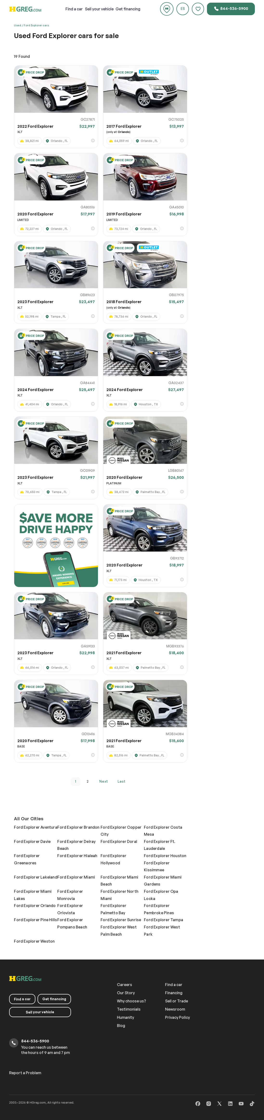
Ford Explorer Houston (165, 855)
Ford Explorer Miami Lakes (33, 895)
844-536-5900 (230, 9)
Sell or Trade (176, 1001)
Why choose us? (131, 1001)
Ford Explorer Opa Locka (161, 895)
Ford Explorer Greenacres (27, 859)
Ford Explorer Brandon (78, 827)
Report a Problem (25, 1072)
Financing (173, 992)
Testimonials (129, 1009)
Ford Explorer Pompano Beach (72, 923)
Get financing (128, 9)
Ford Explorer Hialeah (77, 855)
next (103, 781)
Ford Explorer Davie (32, 841)
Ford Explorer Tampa (163, 919)
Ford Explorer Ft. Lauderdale (159, 845)
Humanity (125, 1017)
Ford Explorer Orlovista (70, 909)
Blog (121, 1025)
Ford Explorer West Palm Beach (119, 931)
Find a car (173, 984)
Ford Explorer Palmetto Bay (113, 909)
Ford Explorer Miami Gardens (162, 881)
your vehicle (99, 9)
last (122, 781)
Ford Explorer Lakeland (35, 877)
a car (74, 9)
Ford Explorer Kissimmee (157, 866)
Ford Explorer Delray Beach (76, 845)
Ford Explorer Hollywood (113, 859)
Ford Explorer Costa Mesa (163, 831)
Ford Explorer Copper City (121, 831)
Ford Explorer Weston (34, 941)
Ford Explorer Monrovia (70, 895)
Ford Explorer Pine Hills (35, 919)
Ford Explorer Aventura (35, 827)
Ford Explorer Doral (119, 841)
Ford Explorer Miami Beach (119, 881)
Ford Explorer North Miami (119, 895)
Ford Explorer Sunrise (121, 919)
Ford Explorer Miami (76, 877)
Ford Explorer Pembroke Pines (159, 909)
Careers (124, 984)
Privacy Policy (177, 1017)
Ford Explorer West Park (162, 931)
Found (22, 56)
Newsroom (175, 1009)
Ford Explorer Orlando (35, 905)
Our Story (126, 992)
